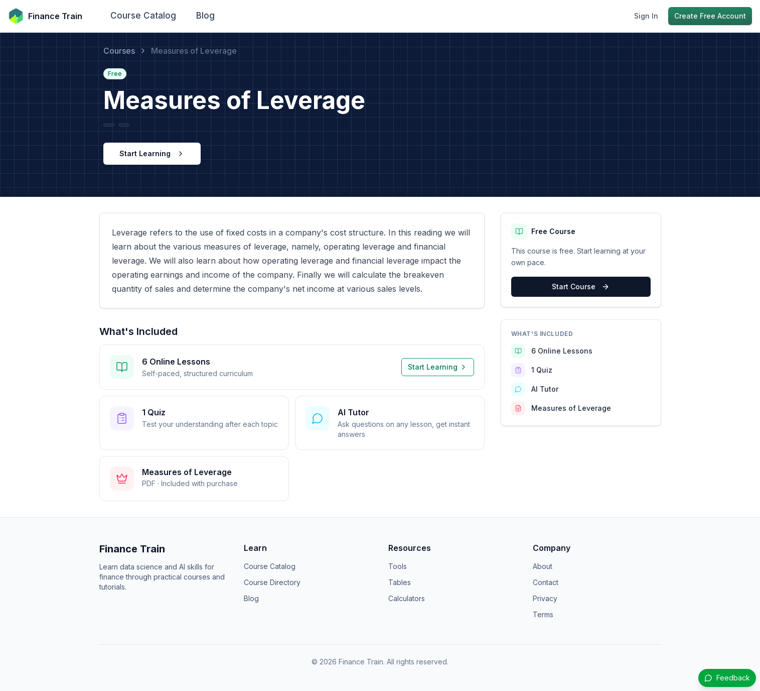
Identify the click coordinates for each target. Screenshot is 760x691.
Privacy (545, 598)
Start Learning (152, 153)
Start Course (581, 286)
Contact (545, 582)
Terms (543, 614)
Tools (397, 566)
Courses (119, 51)
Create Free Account (710, 16)
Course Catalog (143, 16)
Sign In (646, 16)
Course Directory (272, 582)
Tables (399, 582)
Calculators (406, 598)
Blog (205, 16)
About (542, 566)
